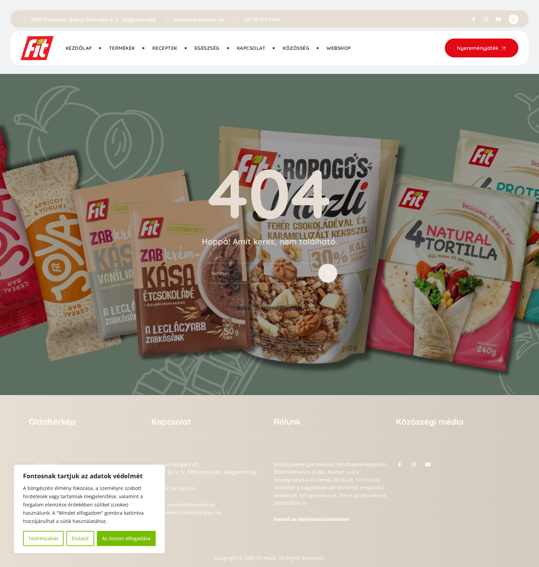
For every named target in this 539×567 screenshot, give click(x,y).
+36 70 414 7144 (261, 19)
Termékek (122, 48)
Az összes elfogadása (126, 538)
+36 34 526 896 (178, 488)
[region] (89, 509)
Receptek (164, 48)
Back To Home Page (265, 308)
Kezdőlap (79, 48)
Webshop (339, 48)
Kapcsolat (251, 48)
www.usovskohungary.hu (193, 512)
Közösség (296, 48)
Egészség (207, 48)
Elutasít (80, 538)
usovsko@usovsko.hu (199, 19)
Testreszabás (43, 538)
